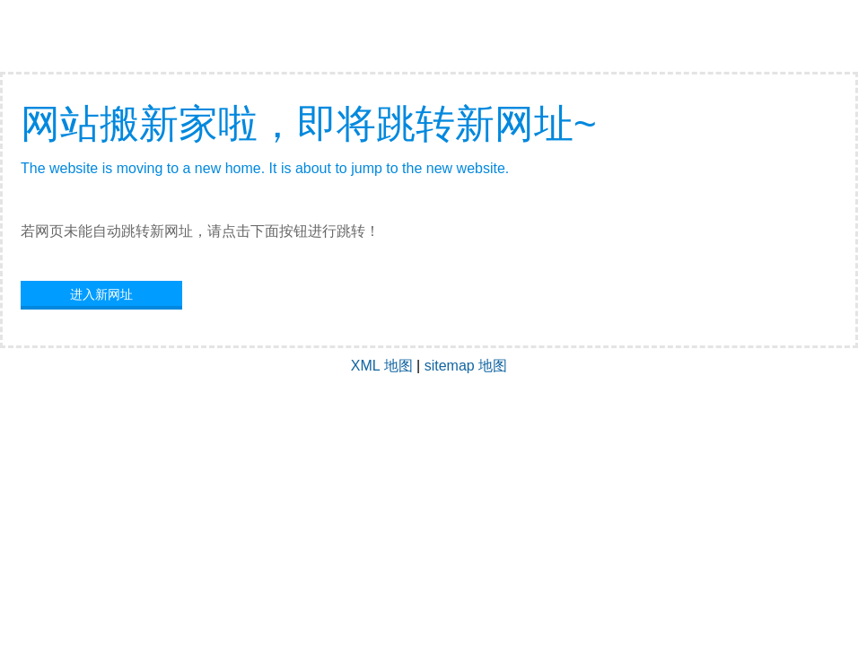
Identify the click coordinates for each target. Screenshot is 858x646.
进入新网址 (101, 294)
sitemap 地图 (466, 365)
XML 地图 (382, 365)
